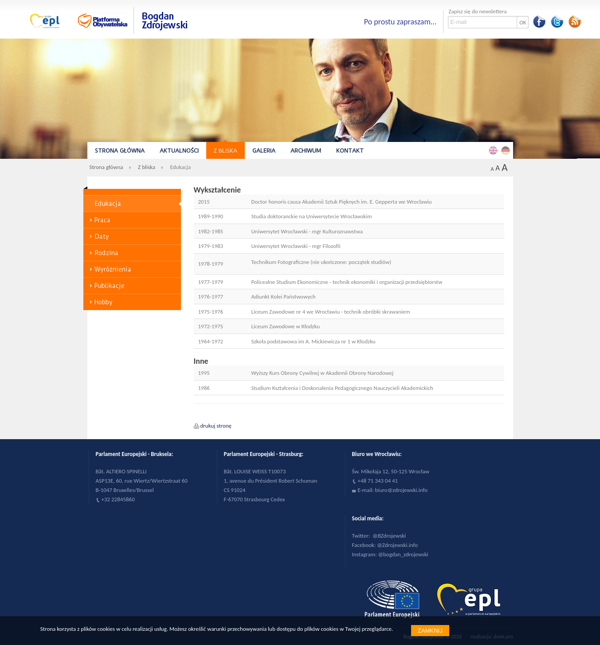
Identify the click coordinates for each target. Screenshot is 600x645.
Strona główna (120, 150)
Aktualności (179, 150)
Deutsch (507, 150)
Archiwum (305, 150)
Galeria (263, 150)
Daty (101, 236)
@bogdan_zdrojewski (403, 554)
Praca (102, 220)
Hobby (103, 302)
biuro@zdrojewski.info (401, 490)
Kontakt (350, 150)
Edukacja (107, 203)
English (494, 150)
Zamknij (430, 630)
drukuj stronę (216, 425)
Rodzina (106, 252)
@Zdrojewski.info (397, 545)
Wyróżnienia (112, 269)
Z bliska (225, 150)
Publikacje (109, 285)
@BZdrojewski (389, 535)
